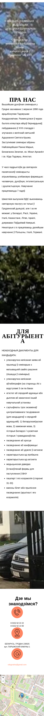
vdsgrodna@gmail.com (17, 665)
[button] (22, 695)
